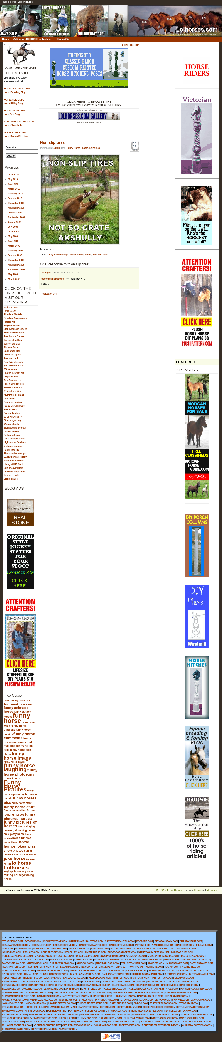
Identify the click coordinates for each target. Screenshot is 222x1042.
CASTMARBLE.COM (185, 948)
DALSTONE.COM (52, 978)
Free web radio (11, 358)
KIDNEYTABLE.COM (101, 996)
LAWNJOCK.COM (83, 959)
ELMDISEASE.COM (54, 989)
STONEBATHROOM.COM (161, 970)
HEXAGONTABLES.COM (185, 981)
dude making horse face (17, 700)
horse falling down (80, 254)
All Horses (211, 890)
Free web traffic (12, 475)
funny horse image (17, 756)
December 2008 (16, 260)
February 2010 (15, 194)
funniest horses (18, 704)
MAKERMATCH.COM (37, 963)
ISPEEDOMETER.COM (172, 985)
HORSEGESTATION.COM (39, 992)
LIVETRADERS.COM (95, 952)
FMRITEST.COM (121, 978)
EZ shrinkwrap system (15, 457)
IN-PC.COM (7, 948)
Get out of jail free (13, 340)
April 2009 (13, 241)
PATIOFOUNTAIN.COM (166, 941)
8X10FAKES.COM (11, 989)
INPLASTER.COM (146, 948)
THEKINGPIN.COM (32, 978)
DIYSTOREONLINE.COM (44, 1029)
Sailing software (12, 435)
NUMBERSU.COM (68, 1029)
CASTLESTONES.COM (201, 963)
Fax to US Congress (14, 406)
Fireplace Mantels (13, 314)
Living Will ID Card (13, 464)
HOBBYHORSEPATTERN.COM (52, 970)
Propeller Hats (11, 376)
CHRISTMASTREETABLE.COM (181, 992)
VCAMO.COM (190, 1011)
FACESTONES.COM (68, 1014)
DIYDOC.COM (140, 1003)
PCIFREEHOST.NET (57, 1011)
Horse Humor (11, 842)
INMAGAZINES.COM (79, 948)
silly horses (28, 871)
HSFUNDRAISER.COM (13, 981)
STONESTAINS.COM (12, 1007)
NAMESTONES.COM (162, 945)
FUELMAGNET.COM (183, 978)
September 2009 (16, 217)
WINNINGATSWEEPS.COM (43, 1000)
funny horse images (15, 762)
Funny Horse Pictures (15, 786)
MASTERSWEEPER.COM (15, 1000)
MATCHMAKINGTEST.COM (84, 1007)
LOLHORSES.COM (11, 952)
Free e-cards (10, 409)
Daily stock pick (12, 351)
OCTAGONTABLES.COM (40, 985)
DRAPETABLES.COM (134, 981)
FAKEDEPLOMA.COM (74, 978)
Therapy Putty (11, 347)
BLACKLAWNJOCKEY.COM (54, 974)
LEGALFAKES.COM (136, 970)
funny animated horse (16, 709)
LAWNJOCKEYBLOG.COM (62, 1003)
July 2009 (13, 227)
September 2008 (16, 269)
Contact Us (63, 39)
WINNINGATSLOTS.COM (117, 1014)
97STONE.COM (142, 945)
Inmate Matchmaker (14, 460)
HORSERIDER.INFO (123, 992)
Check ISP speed (12, 354)
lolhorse (21, 863)
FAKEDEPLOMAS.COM (99, 978)
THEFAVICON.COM (87, 1018)
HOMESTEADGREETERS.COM (85, 970)
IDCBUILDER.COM (41, 945)
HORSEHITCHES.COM (36, 1007)
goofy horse (17, 834)
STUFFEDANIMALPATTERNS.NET (109, 967)
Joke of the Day (12, 344)
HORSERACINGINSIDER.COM (17, 956)
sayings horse (12, 871)
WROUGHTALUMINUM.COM (108, 959)
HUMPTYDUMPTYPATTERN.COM (146, 967)
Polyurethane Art (12, 325)
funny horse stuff (19, 807)
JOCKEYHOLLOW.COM (152, 1021)
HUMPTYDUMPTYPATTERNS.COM (182, 967)
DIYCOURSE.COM (63, 956)
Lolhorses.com (25, 2)
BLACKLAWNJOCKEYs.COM (85, 974)
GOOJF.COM (191, 985)
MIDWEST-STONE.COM (55, 941)
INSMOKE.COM (41, 948)
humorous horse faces (24, 854)
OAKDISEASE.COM (32, 989)
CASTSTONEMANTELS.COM (120, 941)
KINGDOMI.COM (156, 963)
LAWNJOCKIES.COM (35, 1003)
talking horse (13, 875)
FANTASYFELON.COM (13, 963)
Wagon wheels (11, 424)
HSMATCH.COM (35, 981)
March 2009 (14, 246)
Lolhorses (16, 868)
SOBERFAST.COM (94, 1011)
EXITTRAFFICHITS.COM (14, 1014)
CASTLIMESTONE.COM (65, 945)
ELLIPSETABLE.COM (123, 985)
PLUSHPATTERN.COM (13, 967)
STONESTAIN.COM (188, 1003)
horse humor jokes (16, 844)
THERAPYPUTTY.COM (167, 1014)
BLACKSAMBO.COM (113, 970)
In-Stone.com (11, 307)
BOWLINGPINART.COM (111, 956)
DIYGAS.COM (201, 970)
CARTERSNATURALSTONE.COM (86, 941)
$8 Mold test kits (12, 391)
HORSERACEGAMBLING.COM (196, 989)
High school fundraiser (16, 442)
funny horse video (15, 810)
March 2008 (14, 279)
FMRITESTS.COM (140, 978)
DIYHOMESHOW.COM (106, 1000)
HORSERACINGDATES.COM (91, 1021)
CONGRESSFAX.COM (52, 952)
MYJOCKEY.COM (43, 956)
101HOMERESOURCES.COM (17, 1025)
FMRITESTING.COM (161, 978)
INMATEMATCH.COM (143, 1014)
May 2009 (13, 236)
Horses (198, 890)
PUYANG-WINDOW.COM (122, 948)
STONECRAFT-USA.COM (15, 1018)
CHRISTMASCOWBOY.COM (16, 1029)
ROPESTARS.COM (11, 978)
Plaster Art (9, 322)
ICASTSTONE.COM (91, 989)
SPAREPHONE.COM (12, 1011)
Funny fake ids (11, 450)
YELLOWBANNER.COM (133, 963)
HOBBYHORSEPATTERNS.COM (18, 970)
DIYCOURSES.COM (12, 974)
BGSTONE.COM (144, 941)
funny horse (17, 718)
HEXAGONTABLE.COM (159, 981)
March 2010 (14, 189)
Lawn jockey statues (14, 438)
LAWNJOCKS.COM (200, 1000)
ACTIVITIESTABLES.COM (76, 996)
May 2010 (13, 179)
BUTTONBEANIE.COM (175, 974)
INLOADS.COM (204, 945)
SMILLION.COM (165, 948)
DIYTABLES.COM (102, 992)
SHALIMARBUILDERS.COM (16, 945)
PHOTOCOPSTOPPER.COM (122, 952)
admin (57, 148)
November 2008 (16, 265)
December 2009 (16, 203)
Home (5, 39)
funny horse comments (19, 736)
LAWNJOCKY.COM (59, 1007)
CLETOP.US (204, 959)
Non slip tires (52, 142)
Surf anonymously (13, 468)
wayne (47, 272)
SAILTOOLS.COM (85, 963)
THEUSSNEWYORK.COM (137, 1018)
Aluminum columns (14, 395)
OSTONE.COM (107, 1007)
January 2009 (15, 255)
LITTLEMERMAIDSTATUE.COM (193, 1007)
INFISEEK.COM (59, 948)
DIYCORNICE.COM (63, 992)
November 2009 (16, 208)
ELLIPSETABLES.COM (147, 985)
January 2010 (15, 198)
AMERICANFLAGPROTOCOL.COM (63, 981)
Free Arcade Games (14, 336)
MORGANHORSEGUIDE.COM (163, 956)
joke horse (14, 858)
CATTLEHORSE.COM (121, 1003)
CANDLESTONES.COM (121, 945)
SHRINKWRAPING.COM (62, 963)
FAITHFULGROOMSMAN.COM (147, 974)
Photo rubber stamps (15, 453)
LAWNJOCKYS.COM (12, 1003)
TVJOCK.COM (145, 1000)
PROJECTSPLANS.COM (192, 956)
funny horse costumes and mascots (18, 742)
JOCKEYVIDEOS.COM (105, 1025)
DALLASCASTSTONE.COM (116, 974)
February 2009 (15, 251)
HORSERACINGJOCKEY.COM (123, 1021)
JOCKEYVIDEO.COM (129, 1025)
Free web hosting (13, 402)
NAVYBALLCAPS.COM (108, 963)
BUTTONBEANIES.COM (201, 974)
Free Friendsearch (13, 362)
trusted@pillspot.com (52, 279)
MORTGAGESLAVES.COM (164, 1018)
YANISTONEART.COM (190, 941)
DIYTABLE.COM (83, 992)
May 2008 (13, 274)
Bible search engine (14, 333)
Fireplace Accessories (15, 318)
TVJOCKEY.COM (128, 1000)
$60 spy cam (10, 369)
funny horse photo (21, 772)
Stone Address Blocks (15, 329)
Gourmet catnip (12, 413)
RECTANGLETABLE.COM (68, 985)
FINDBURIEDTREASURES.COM (145, 1011)
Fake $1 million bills (14, 384)
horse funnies (21, 837)
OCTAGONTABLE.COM (14, 985)
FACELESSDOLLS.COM (140, 989)
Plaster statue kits (13, 387)
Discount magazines (14, 472)
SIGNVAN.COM (162, 1000)
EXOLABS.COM (31, 952)
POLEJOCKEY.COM (135, 956)
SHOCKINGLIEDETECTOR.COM (159, 1007)
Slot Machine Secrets (15, 428)
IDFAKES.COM (132, 959)
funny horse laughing (19, 767)
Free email (9, 398)
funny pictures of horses (20, 824)
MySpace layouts (13, 446)
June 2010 (13, 174)
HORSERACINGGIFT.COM (61, 1021)
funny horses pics (20, 800)
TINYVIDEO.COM (172, 1011)
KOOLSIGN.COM (90, 981)
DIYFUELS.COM (184, 970)
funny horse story (22, 803)
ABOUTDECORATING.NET (47, 1025)
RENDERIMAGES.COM (176, 996)
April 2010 (13, 184)
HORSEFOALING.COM (86, 956)
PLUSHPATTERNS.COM (39, 967)
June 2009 (13, 231)
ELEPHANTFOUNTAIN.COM (149, 992)
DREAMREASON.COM (110, 1018)
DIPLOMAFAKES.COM (91, 1014)
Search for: (11, 147)
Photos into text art (14, 373)
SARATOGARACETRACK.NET (153, 952)
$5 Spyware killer (13, 417)
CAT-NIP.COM (76, 1011)
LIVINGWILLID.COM (152, 959)
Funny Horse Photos (77, 148)
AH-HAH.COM (31, 974)
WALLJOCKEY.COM (38, 959)
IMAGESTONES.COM (177, 963)
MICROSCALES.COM (116, 1011)
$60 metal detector (13, 365)
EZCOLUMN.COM (74, 952)
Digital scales (11, 479)
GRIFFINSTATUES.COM (14, 959)
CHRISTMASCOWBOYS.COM (197, 1025)
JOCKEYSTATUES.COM (166, 989)
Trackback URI (48, 293)
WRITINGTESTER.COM (192, 1018)
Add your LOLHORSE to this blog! (32, 39)
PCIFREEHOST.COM (35, 1011)
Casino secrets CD (13, 431)
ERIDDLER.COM (67, 1018)
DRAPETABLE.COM (111, 981)
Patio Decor (10, 311)
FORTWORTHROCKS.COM (163, 1003)
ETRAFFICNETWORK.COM (42, 1014)
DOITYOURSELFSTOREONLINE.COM (161, 1025)
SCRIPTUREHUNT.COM (129, 1007)
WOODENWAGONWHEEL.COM (196, 1014)
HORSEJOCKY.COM (35, 1021)
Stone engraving (12, 420)
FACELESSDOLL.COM (114, 989)
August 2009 (14, 222)
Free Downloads (12, 380)
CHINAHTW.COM (100, 948)
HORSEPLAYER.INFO (13, 992)
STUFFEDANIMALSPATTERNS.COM (71, 967)
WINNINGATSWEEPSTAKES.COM (76, 1000)
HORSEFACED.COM (176, 1021)
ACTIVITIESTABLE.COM (49, 996)
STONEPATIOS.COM (12, 941)
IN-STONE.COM (23, 948)
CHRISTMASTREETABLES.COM (18, 996)
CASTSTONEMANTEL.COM (93, 945)
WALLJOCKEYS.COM (61, 959)
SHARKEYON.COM (184, 945)
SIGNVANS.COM (180, 1000)
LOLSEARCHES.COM (182, 952)
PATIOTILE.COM (33, 941)
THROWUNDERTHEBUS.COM (92, 1003)
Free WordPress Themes (169, 890)
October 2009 (15, 212)
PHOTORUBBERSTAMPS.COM (180, 959)
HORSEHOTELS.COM (200, 1021)
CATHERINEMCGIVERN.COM (77, 1025)
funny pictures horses (19, 816)
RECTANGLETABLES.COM (96, 985)
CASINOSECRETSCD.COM (43, 1018)
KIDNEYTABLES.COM (125, 996)
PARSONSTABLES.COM (150, 996)
